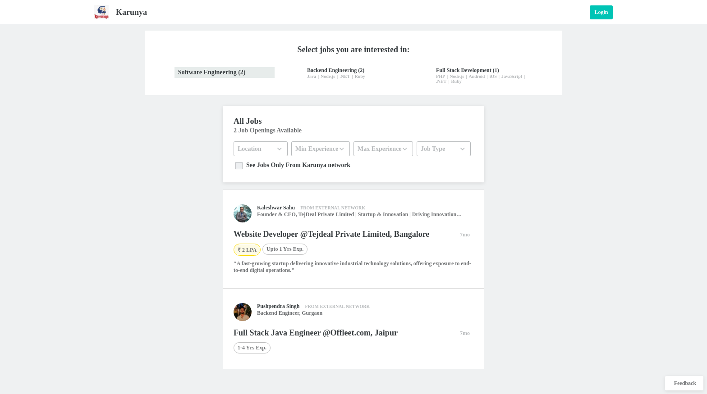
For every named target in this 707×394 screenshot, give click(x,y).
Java (311, 76)
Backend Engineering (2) (335, 70)
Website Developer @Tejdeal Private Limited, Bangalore (331, 234)
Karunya (131, 12)
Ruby (360, 76)
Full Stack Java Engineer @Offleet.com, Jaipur (316, 332)
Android (476, 76)
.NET (345, 76)
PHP (440, 76)
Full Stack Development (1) (467, 70)
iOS (493, 76)
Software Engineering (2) (212, 72)
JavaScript (511, 76)
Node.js (328, 76)
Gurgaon (312, 313)
